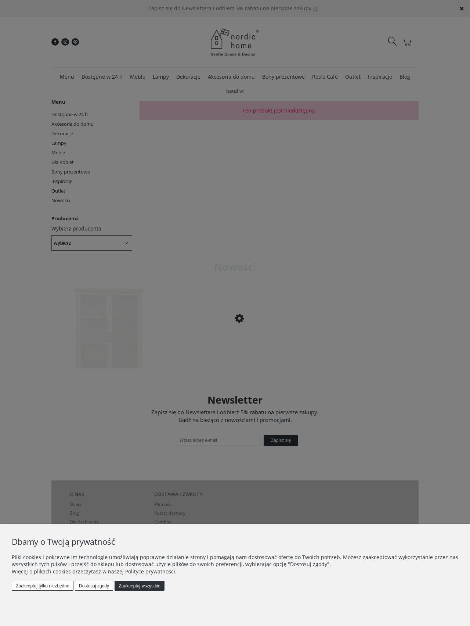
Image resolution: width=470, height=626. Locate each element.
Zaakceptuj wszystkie (139, 586)
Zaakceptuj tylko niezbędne (42, 586)
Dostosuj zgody (94, 586)
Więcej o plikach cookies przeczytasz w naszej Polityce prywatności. (94, 571)
